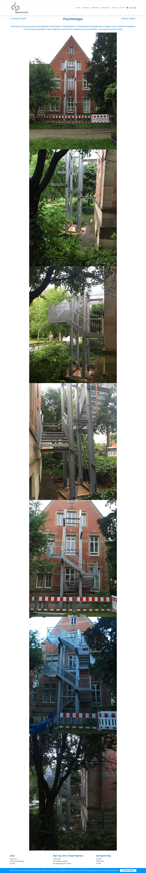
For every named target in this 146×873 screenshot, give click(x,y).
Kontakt (122, 8)
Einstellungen (128, 870)
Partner (114, 8)
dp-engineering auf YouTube (62, 863)
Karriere (98, 859)
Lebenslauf (56, 859)
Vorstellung (86, 8)
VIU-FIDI (12, 863)
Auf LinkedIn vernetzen (60, 861)
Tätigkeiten (95, 8)
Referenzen (105, 8)
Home (78, 8)
